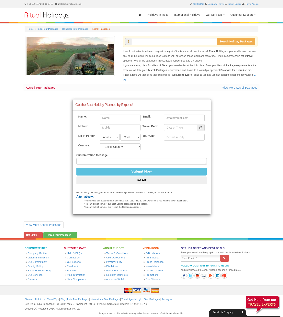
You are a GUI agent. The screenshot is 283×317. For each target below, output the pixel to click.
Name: (82, 116)
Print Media (152, 257)
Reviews (72, 270)
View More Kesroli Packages (239, 87)
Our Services (215, 14)
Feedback (72, 266)
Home (31, 29)
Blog (63, 299)
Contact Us (198, 4)
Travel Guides (234, 4)
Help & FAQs (74, 253)
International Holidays (187, 14)
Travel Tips (53, 299)
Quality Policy (35, 266)
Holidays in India (157, 14)
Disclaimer (112, 266)
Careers (32, 279)
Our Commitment (37, 261)
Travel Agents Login (131, 299)
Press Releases (155, 261)
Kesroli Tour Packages (40, 87)
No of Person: (87, 135)
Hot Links (31, 235)
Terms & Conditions (117, 253)
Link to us (40, 299)
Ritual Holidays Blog (39, 270)
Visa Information (76, 274)
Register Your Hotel (117, 274)
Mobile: (83, 126)
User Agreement (115, 257)
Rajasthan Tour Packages (75, 29)
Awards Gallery (154, 270)
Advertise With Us (116, 279)
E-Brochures (153, 253)
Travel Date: (150, 126)
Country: (84, 145)
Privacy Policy (114, 261)
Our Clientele (153, 279)
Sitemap (29, 299)
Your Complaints (76, 279)
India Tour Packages (48, 29)
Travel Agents (251, 4)
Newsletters (152, 266)
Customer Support (243, 14)
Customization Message (92, 155)
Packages (167, 299)
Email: (146, 116)
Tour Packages (152, 299)
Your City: (148, 135)
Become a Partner (116, 270)
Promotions (152, 274)
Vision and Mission (38, 257)
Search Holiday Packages (236, 41)
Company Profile (216, 4)
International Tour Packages (105, 299)
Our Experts (74, 261)
